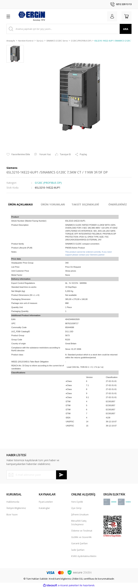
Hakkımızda (12, 501)
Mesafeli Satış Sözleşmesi (78, 522)
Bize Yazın (12, 514)
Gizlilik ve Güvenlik (81, 537)
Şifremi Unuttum (80, 514)
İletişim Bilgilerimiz (16, 508)
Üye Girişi (76, 508)
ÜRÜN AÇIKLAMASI (20, 204)
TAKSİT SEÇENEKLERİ (85, 204)
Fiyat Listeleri (46, 501)
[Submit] (61, 474)
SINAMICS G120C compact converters (82, 244)
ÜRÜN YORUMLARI (53, 204)
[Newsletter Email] (36, 474)
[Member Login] (112, 16)
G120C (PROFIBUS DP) (48, 182)
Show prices (70, 271)
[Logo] (32, 16)
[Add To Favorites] (18, 154)
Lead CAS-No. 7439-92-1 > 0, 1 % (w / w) (85, 367)
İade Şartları (77, 549)
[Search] (69, 29)
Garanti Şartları (79, 543)
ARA (125, 29)
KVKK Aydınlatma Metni (83, 556)
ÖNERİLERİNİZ (117, 204)
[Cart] (126, 16)
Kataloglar (44, 508)
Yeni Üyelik (77, 501)
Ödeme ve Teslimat (81, 530)
